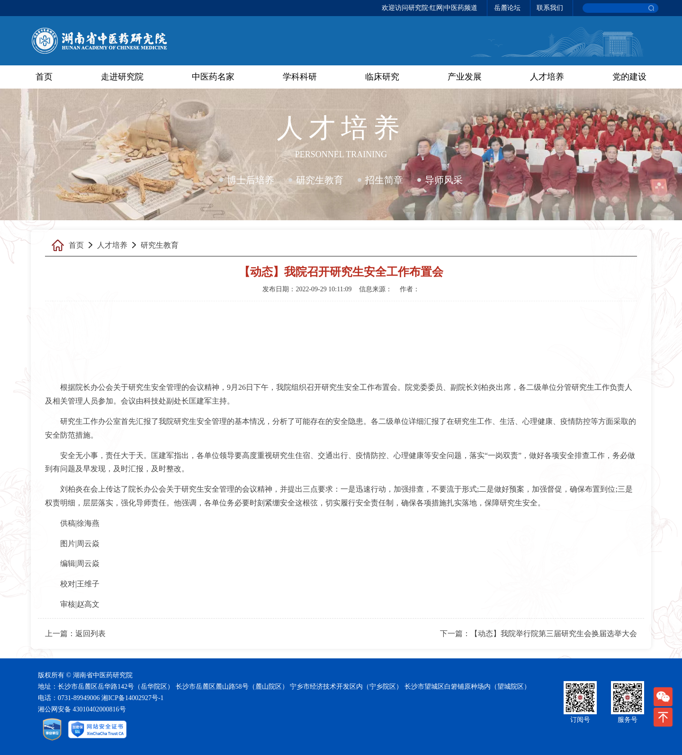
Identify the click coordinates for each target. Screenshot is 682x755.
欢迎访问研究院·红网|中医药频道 (429, 7)
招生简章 (384, 180)
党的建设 (629, 76)
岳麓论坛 (507, 7)
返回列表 (90, 633)
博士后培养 (250, 180)
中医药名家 (213, 76)
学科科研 (300, 76)
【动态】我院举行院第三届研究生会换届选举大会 (553, 633)
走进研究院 (122, 76)
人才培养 (547, 76)
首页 (44, 76)
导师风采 (444, 180)
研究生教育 (319, 180)
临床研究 (382, 76)
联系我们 (550, 7)
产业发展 (465, 76)
